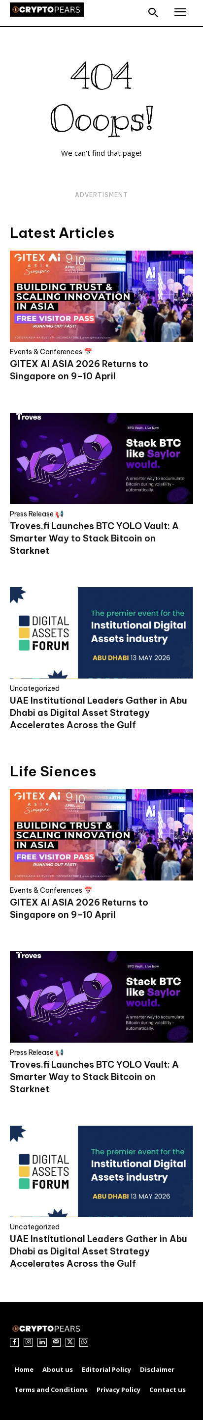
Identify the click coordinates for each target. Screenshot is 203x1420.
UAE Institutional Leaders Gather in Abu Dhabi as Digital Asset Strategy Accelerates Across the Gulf (98, 713)
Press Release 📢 (37, 514)
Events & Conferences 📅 (51, 351)
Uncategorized (35, 688)
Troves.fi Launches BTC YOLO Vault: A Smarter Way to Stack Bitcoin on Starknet (94, 538)
